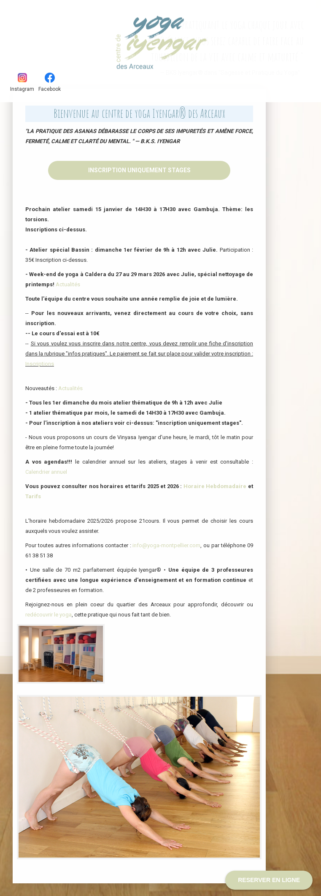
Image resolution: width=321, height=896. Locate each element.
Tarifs (33, 496)
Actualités (68, 284)
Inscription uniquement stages (139, 170)
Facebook (49, 82)
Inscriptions (39, 364)
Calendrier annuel (46, 472)
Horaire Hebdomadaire (215, 486)
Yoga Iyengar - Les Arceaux (56, 37)
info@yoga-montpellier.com (166, 545)
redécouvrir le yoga (48, 614)
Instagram (22, 82)
